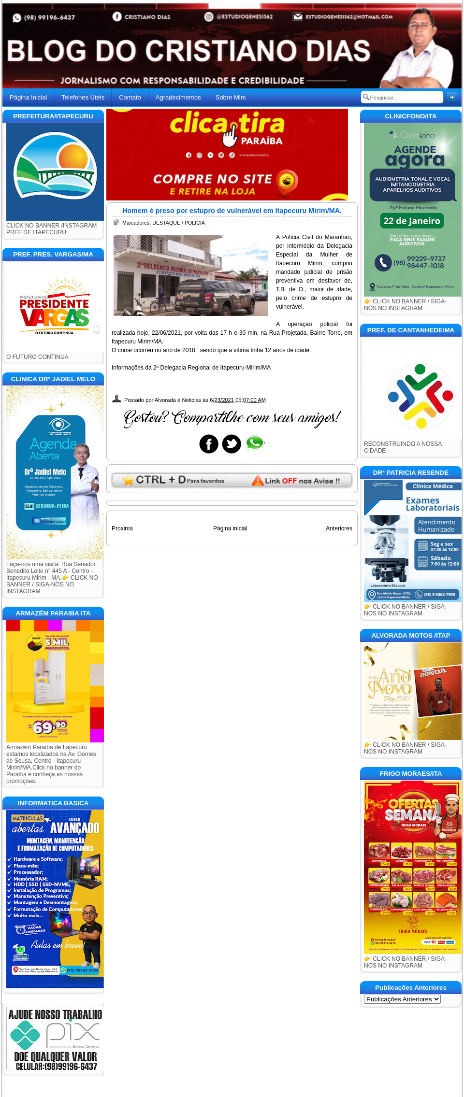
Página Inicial (28, 97)
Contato (130, 97)
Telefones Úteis (82, 97)
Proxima (122, 528)
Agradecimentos (178, 97)
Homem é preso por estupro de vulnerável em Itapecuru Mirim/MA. (232, 210)
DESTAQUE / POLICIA (178, 223)
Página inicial (230, 528)
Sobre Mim (231, 97)
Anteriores (339, 528)
